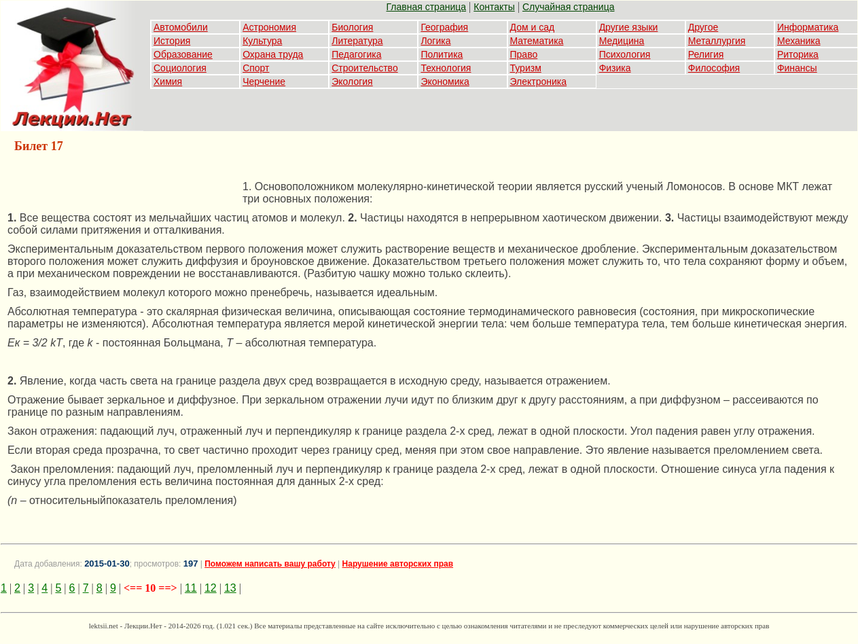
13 (230, 588)
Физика (615, 67)
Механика (799, 40)
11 (191, 588)
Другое (703, 27)
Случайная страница (568, 6)
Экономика (445, 81)
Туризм (525, 67)
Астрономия (269, 27)
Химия (168, 81)
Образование (183, 54)
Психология (625, 54)
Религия (706, 54)
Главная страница (427, 6)
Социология (180, 67)
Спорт (256, 67)
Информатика (807, 27)
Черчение (264, 81)
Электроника (538, 81)
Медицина (622, 40)
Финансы (797, 67)
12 (210, 588)
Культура (262, 40)
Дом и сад (532, 27)
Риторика (798, 54)
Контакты (493, 6)
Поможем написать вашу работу (270, 564)
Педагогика (356, 54)
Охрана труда (273, 54)
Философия (714, 67)
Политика (442, 54)
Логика (435, 40)
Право (524, 54)
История (172, 40)
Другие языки (628, 27)
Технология (446, 67)
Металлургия (717, 40)
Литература (357, 40)
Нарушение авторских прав (397, 564)
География (444, 27)
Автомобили (181, 27)
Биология (352, 27)
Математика (537, 40)
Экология (352, 81)
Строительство (364, 67)
